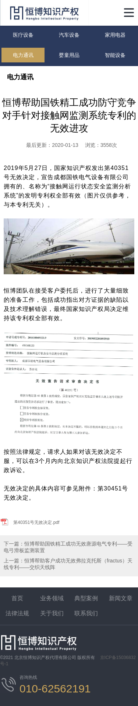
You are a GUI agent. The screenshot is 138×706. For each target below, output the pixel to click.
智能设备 (115, 55)
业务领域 (52, 598)
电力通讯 (23, 55)
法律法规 (17, 613)
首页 (17, 598)
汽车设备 (69, 35)
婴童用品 (69, 55)
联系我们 (86, 613)
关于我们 (52, 613)
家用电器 (115, 35)
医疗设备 (23, 35)
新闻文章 (120, 598)
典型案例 (86, 598)
